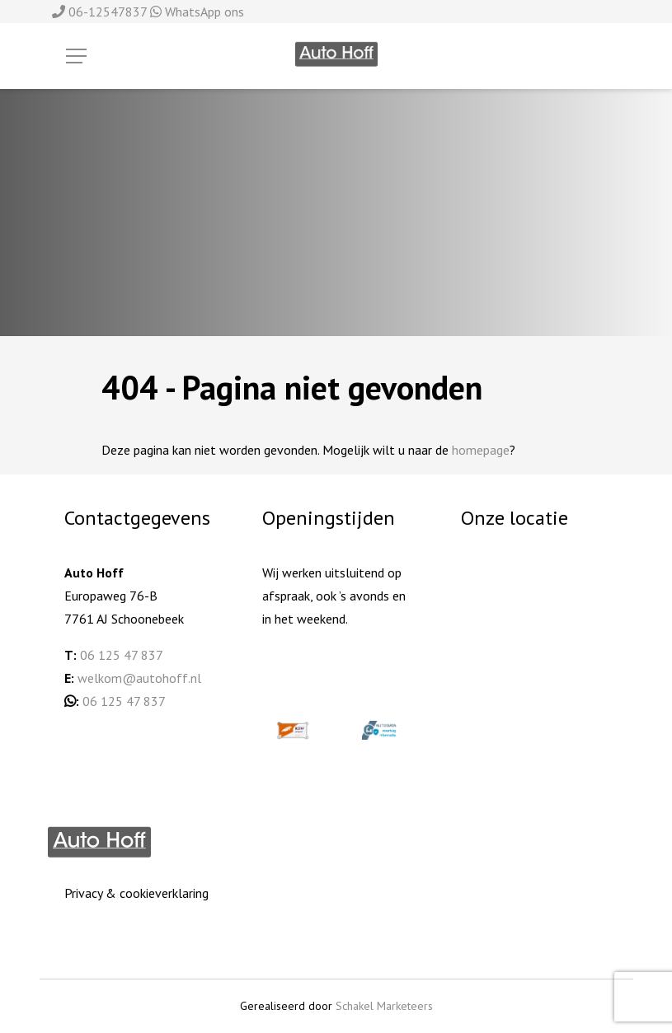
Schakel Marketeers (384, 1005)
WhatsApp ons (197, 11)
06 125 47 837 (121, 655)
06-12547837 (101, 11)
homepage (481, 450)
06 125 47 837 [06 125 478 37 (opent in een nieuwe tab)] (124, 701)
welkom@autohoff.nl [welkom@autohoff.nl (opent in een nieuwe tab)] (139, 678)
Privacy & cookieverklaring (136, 893)
